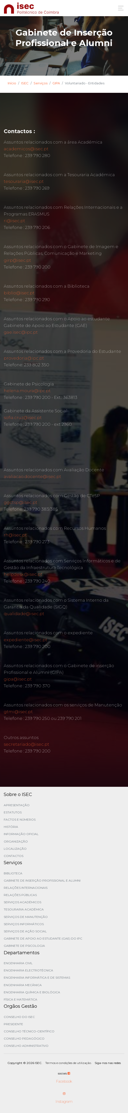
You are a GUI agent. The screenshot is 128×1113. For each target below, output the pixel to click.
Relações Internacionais (25, 888)
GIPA (56, 83)
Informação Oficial (21, 834)
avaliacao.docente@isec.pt (32, 476)
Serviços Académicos (22, 902)
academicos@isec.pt (26, 148)
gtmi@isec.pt (18, 711)
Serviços (40, 83)
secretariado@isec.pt (26, 744)
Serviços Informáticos (24, 924)
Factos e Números (20, 819)
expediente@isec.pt (25, 639)
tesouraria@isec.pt (24, 181)
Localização (15, 848)
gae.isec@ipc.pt (21, 332)
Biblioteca (13, 873)
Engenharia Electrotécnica (28, 970)
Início (12, 83)
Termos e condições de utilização (68, 1063)
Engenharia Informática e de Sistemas (37, 977)
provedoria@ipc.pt (24, 358)
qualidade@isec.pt (24, 613)
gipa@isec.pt (18, 679)
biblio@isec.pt (19, 292)
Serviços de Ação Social (25, 931)
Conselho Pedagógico (24, 1038)
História (11, 827)
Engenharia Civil (18, 963)
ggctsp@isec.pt (20, 502)
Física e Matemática (20, 999)
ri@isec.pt (14, 220)
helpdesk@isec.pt (23, 574)
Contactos (13, 856)
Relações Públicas (20, 895)
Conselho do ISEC (19, 1017)
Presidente (13, 1024)
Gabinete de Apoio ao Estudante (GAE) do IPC (43, 938)
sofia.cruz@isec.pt (23, 417)
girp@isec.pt (17, 260)
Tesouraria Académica (24, 909)
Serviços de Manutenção (26, 917)
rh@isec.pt (15, 534)
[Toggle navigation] (119, 8)
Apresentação (17, 805)
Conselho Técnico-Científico (29, 1031)
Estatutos (13, 812)
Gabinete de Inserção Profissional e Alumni (42, 880)
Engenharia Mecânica (23, 985)
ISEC (25, 83)
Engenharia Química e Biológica (32, 992)
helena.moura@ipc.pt (27, 390)
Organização (16, 841)
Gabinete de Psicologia (24, 946)
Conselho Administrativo (26, 1046)
